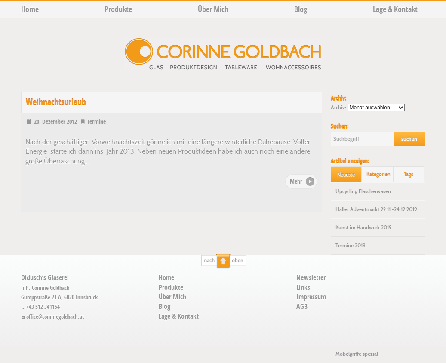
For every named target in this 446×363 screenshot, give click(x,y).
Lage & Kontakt (395, 9)
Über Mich (213, 9)
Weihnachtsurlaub (56, 102)
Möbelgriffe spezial (356, 354)
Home (30, 9)
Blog (300, 9)
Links (303, 287)
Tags (408, 174)
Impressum (311, 296)
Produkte (118, 9)
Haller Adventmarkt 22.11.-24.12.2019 (376, 209)
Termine (92, 121)
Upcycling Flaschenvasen (363, 191)
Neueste (346, 174)
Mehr (296, 181)
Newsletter (311, 277)
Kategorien (378, 174)
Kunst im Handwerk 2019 (363, 228)
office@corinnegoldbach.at (52, 316)
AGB (302, 306)
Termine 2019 (350, 246)
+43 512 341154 (40, 307)
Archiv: (338, 108)
